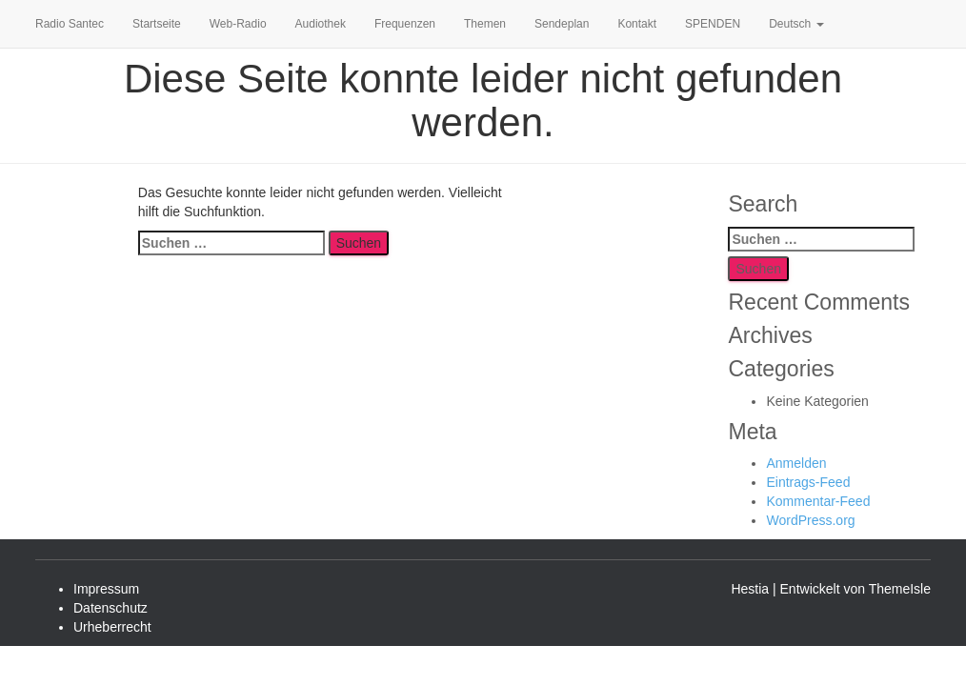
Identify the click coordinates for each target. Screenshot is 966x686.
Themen (485, 23)
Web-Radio (238, 23)
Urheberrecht (112, 627)
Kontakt (636, 23)
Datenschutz (110, 607)
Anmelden (796, 463)
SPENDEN (712, 23)
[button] (819, 23)
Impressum (106, 588)
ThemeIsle (900, 588)
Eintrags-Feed (808, 482)
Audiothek (320, 23)
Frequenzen (404, 23)
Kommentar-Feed (818, 501)
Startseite (156, 23)
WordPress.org (810, 520)
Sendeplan (561, 23)
